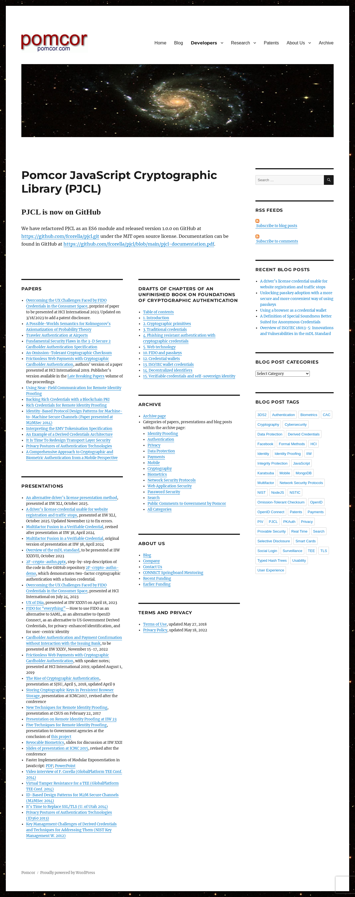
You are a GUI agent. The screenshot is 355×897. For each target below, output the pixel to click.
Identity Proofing (163, 433)
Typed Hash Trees (272, 560)
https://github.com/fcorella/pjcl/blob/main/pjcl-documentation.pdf (139, 244)
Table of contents (158, 312)
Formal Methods (292, 444)
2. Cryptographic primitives (167, 323)
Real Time (299, 531)
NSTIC (295, 492)
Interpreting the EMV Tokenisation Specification (69, 428)
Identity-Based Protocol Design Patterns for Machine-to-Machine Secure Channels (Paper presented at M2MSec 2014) (74, 417)
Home (160, 43)
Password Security (164, 492)
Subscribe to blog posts (276, 223)
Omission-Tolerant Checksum (281, 502)
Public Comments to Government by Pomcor (187, 503)
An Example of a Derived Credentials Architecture (69, 434)
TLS (323, 551)
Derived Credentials (304, 434)
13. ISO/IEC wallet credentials (168, 364)
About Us (296, 43)
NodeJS (277, 492)
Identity (263, 454)
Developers (204, 43)
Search (154, 497)
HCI (313, 444)
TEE (311, 551)
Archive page (154, 416)
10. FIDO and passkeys (162, 353)
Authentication (161, 439)
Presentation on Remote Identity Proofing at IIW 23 (71, 719)
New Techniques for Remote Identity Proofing (66, 707)
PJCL (273, 522)
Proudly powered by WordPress (67, 872)
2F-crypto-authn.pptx (46, 562)
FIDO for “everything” (45, 608)
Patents (271, 43)
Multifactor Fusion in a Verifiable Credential (64, 527)
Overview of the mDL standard (52, 550)
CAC (326, 415)
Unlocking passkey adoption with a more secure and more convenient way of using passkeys (296, 299)
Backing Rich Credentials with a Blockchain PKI (68, 399)
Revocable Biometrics (45, 742)
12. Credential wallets (161, 358)
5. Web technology (159, 347)
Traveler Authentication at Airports (57, 335)
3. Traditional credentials (165, 329)
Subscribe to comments (276, 239)
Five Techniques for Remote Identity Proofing (66, 725)
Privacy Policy (155, 630)
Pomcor (28, 872)
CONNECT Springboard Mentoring (173, 572)
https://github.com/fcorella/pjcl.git (60, 236)
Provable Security (271, 531)
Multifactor (265, 483)
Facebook (265, 444)
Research (240, 43)
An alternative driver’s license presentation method (71, 497)
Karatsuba (265, 473)
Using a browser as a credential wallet (293, 310)
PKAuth (289, 522)
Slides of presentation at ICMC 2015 (57, 748)
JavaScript (301, 463)
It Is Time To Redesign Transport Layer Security (68, 440)
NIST (261, 492)
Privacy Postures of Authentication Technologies (69, 446)
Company (151, 561)
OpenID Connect (270, 512)
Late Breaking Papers (86, 376)
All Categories (160, 509)
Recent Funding (157, 578)
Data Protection (161, 451)
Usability (299, 560)
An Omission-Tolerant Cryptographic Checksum (69, 353)
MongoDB (304, 473)
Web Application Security (170, 486)
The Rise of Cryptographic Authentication (62, 678)
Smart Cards (305, 541)
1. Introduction (156, 318)
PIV (260, 522)
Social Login (267, 551)
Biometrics (157, 474)
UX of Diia (35, 602)
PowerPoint (65, 766)
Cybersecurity (295, 424)
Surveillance (292, 551)
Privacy (154, 445)
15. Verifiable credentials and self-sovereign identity (189, 376)
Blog (178, 43)
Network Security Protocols (172, 480)
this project (61, 736)
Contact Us (152, 567)
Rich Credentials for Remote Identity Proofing (66, 405)
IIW (309, 454)
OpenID (316, 502)
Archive (326, 43)
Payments (156, 457)
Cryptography (160, 468)
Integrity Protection (272, 463)
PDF (49, 766)
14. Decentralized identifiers (167, 370)
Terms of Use (155, 624)
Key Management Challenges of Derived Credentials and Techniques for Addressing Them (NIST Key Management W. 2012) (71, 830)
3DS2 (262, 415)
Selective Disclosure (273, 541)
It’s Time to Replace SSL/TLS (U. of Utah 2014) (67, 806)
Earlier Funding (157, 584)
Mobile (154, 462)
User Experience (270, 570)
